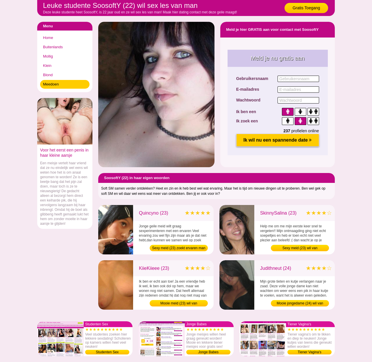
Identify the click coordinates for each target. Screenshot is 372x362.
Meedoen (51, 84)
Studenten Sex (107, 352)
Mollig (48, 56)
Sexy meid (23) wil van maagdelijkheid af (300, 248)
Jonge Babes (208, 352)
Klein (47, 65)
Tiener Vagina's (309, 352)
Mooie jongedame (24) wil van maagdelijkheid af (300, 303)
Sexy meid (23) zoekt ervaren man (178, 248)
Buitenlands (53, 47)
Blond (48, 75)
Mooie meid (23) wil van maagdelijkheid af (178, 303)
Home (48, 37)
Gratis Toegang (306, 8)
